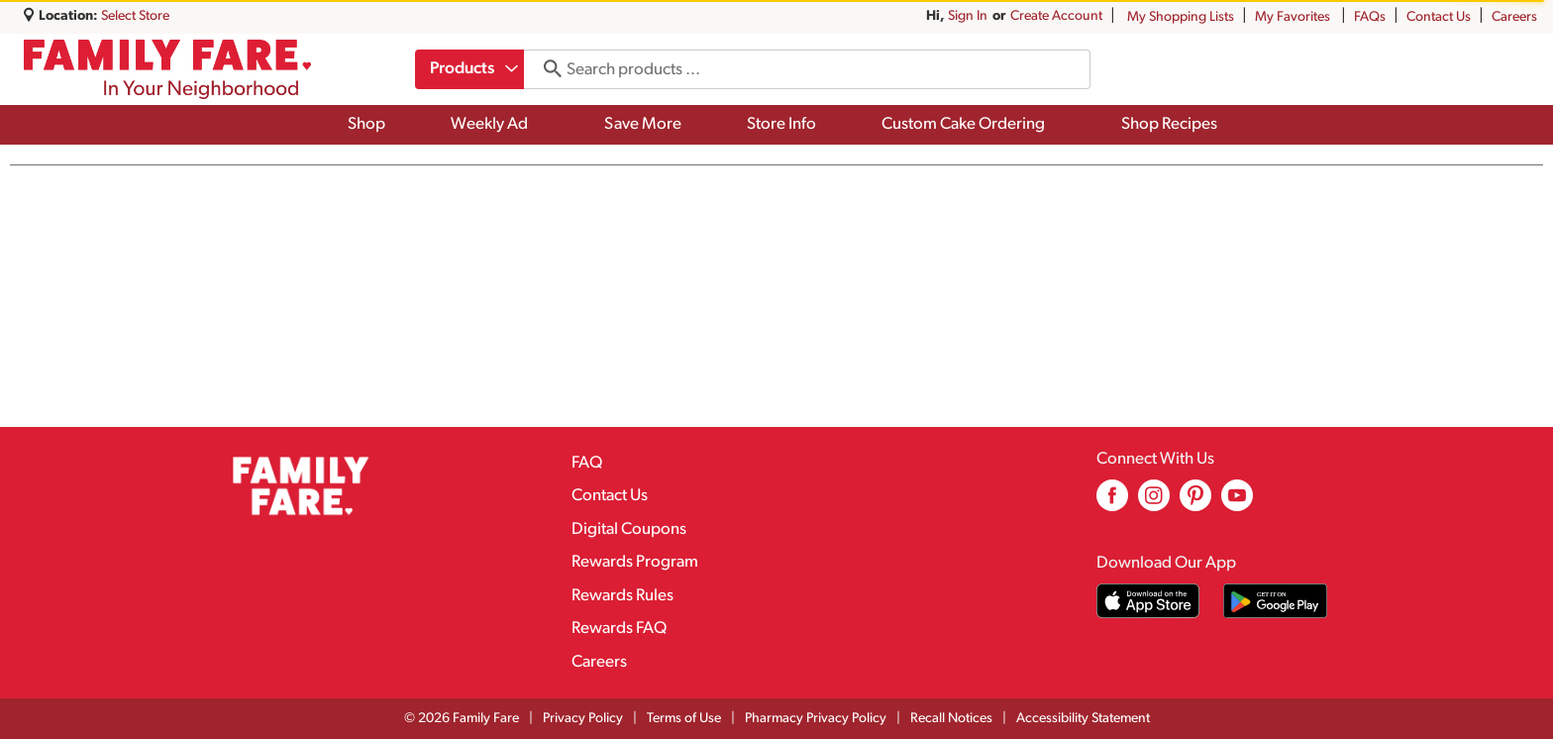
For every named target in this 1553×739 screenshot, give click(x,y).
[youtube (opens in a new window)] (1237, 502)
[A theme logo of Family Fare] (167, 69)
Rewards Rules (622, 595)
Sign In (967, 16)
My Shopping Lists (1180, 17)
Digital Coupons (628, 529)
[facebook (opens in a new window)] (1112, 502)
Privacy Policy (583, 718)
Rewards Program (634, 562)
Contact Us (1438, 17)
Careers (1514, 17)
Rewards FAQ (619, 628)
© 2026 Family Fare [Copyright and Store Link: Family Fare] (461, 718)
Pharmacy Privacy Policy (815, 718)
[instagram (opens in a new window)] (1154, 502)
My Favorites (1294, 17)
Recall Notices (951, 718)
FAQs (1370, 17)
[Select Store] (136, 16)
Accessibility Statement (1083, 718)
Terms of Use (684, 718)
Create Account (1056, 16)
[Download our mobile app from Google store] (1275, 600)
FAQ (586, 463)
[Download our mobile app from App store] (1148, 600)
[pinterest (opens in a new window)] (1195, 502)
